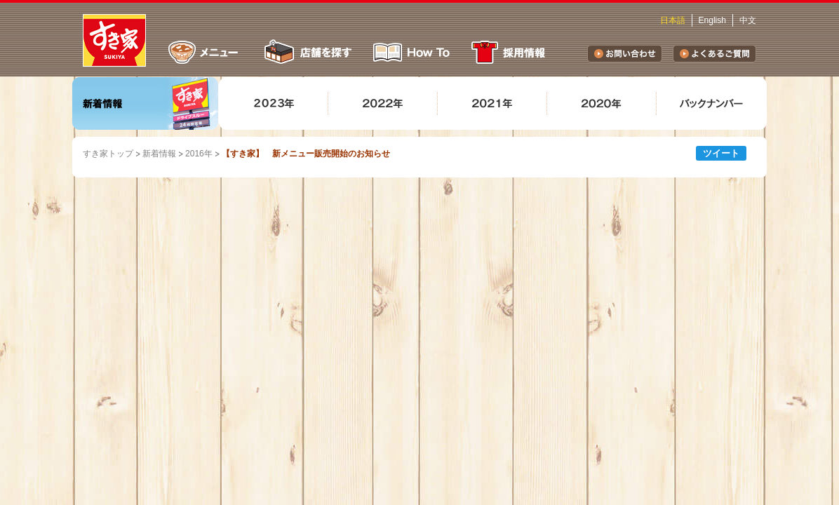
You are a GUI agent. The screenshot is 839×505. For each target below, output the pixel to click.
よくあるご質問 (714, 53)
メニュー (203, 52)
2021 (492, 103)
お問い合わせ (624, 53)
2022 (383, 103)
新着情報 (145, 103)
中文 (747, 20)
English (712, 20)
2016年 (199, 154)
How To (411, 52)
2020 (602, 103)
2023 (273, 103)
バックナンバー (711, 103)
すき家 (114, 40)
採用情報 (510, 52)
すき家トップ (108, 154)
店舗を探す (306, 52)
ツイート (721, 153)
